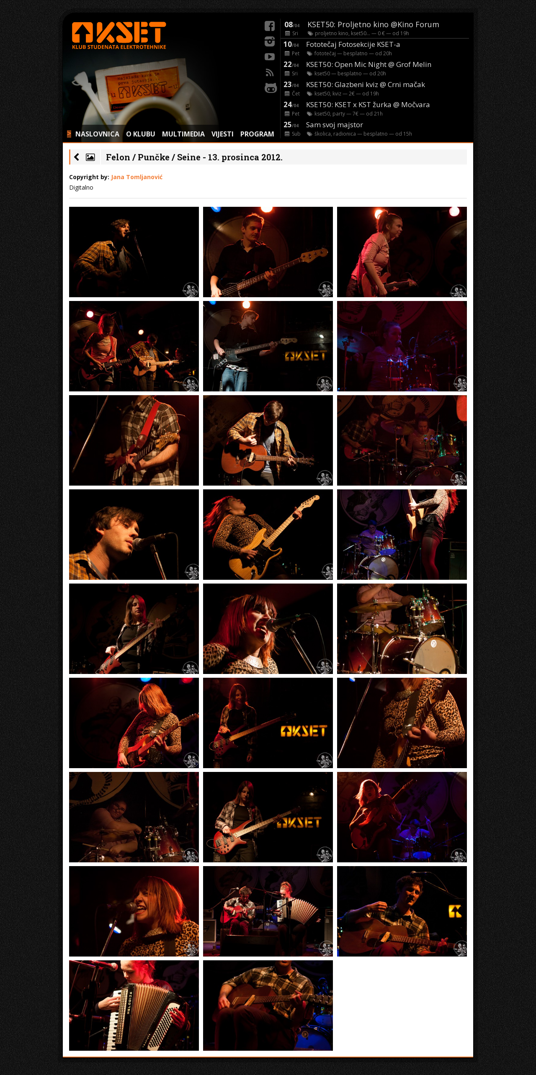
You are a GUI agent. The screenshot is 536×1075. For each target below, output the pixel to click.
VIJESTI (222, 134)
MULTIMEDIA (183, 134)
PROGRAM (257, 134)
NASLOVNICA (97, 134)
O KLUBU (140, 134)
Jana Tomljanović (136, 177)
